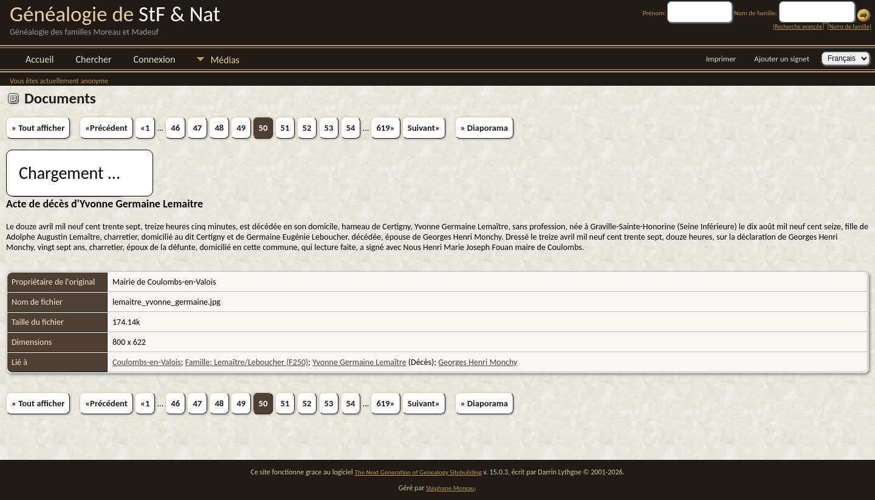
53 (329, 127)
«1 (144, 127)
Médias (224, 60)
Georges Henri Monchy (477, 362)
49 (240, 127)
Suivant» (424, 127)
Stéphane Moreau (450, 488)
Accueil (40, 59)
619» (385, 127)
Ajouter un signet (781, 58)
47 (197, 127)
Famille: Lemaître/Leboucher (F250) (247, 362)
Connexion (154, 59)
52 (307, 127)
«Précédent (106, 127)
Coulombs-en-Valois (146, 362)
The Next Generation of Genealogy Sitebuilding (418, 472)
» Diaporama (484, 127)
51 (285, 127)
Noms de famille (849, 26)
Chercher (94, 59)
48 (219, 127)
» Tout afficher (38, 127)
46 (175, 127)
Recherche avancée (798, 26)
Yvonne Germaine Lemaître (359, 362)
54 (350, 127)
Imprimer (721, 58)
